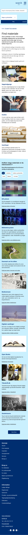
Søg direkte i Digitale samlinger (11, 333)
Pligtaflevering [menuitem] (5, 478)
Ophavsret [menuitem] (4, 492)
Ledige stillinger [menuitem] (6, 487)
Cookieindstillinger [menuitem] (6, 503)
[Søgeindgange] (14, 79)
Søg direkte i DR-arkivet (9, 206)
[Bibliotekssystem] (14, 224)
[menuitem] (10, 530)
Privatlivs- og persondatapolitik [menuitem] (9, 495)
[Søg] (14, 21)
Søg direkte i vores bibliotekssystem (12, 240)
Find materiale (13, 28)
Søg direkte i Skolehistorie (10, 424)
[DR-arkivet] (14, 192)
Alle (3, 173)
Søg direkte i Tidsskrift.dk (10, 392)
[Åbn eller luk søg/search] (19, 3)
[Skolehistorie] (14, 409)
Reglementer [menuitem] (5, 490)
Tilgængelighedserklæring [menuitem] (8, 498)
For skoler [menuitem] (4, 473)
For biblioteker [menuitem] (5, 467)
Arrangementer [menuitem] (5, 453)
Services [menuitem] (4, 456)
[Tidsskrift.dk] (14, 377)
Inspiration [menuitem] (4, 451)
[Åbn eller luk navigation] (25, 3)
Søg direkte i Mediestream (10, 302)
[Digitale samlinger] (14, 318)
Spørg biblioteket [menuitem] (6, 516)
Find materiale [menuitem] (5, 448)
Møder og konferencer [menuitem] (7, 475)
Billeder (9, 176)
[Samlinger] (14, 139)
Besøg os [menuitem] (4, 458)
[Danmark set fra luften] (14, 256)
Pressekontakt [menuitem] (5, 523)
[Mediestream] (14, 287)
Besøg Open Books (8, 361)
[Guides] (14, 109)
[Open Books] (14, 348)
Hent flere (14, 432)
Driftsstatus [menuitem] (4, 500)
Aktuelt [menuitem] (3, 445)
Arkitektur (8, 173)
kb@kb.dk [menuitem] (4, 518)
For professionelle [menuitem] (6, 470)
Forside (5, 28)
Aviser (3, 176)
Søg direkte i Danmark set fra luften (12, 270)
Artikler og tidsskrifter (18, 173)
